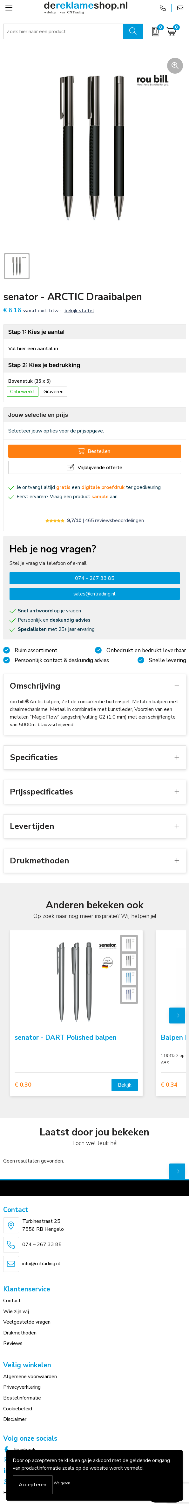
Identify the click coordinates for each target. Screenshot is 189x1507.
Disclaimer (14, 1419)
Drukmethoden (20, 1332)
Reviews (13, 1343)
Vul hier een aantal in (33, 348)
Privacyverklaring (22, 1387)
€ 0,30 (23, 1085)
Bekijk (125, 1085)
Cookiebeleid (17, 1408)
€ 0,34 (169, 1085)
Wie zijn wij (16, 1311)
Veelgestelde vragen (27, 1322)
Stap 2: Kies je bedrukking (44, 365)
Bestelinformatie (22, 1397)
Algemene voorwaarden (30, 1376)
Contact (12, 1300)
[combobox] (63, 32)
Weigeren (62, 1483)
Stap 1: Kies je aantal (36, 332)
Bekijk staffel (79, 310)
